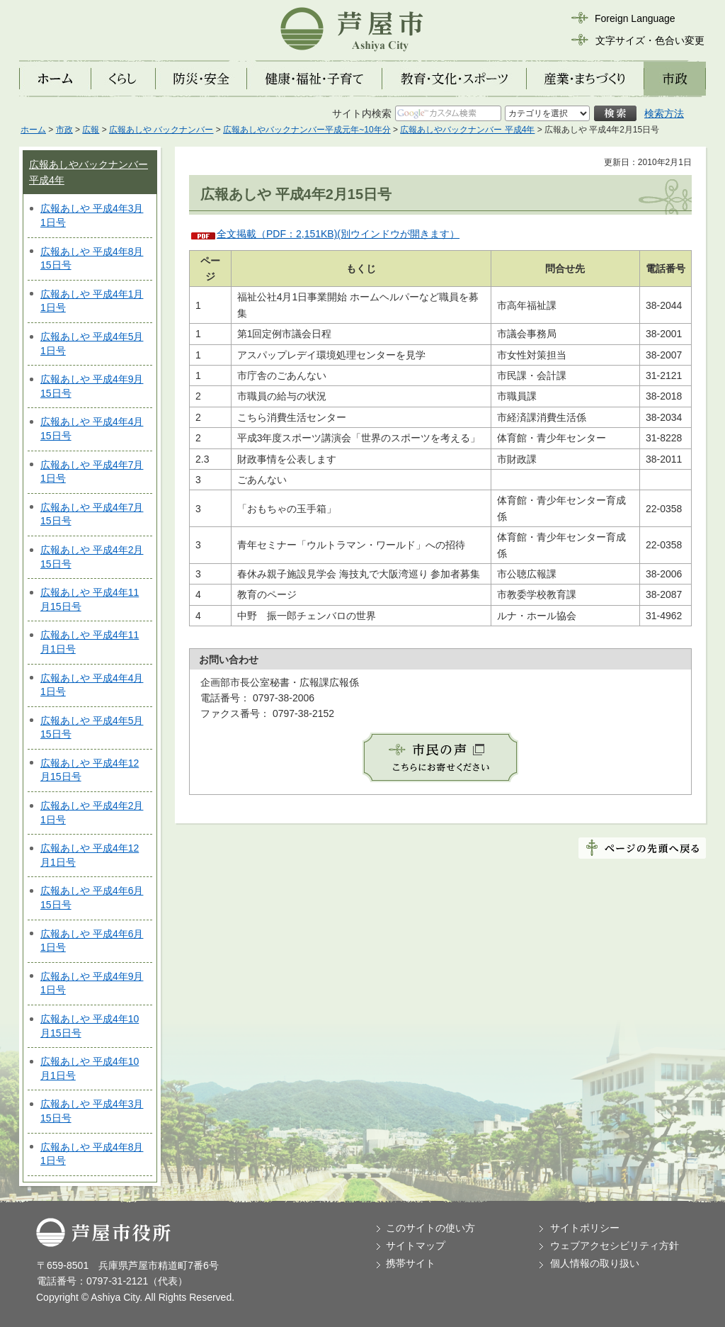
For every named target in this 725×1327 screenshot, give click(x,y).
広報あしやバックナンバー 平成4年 (467, 130)
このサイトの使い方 (430, 1227)
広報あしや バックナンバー (161, 130)
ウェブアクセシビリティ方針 (614, 1245)
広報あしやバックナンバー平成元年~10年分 (306, 130)
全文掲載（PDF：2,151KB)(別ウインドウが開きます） (338, 233)
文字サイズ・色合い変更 (649, 40)
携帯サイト (410, 1263)
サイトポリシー (585, 1227)
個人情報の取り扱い (594, 1263)
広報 (90, 130)
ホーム (33, 130)
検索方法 (664, 113)
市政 (64, 130)
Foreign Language (635, 18)
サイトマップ (415, 1245)
